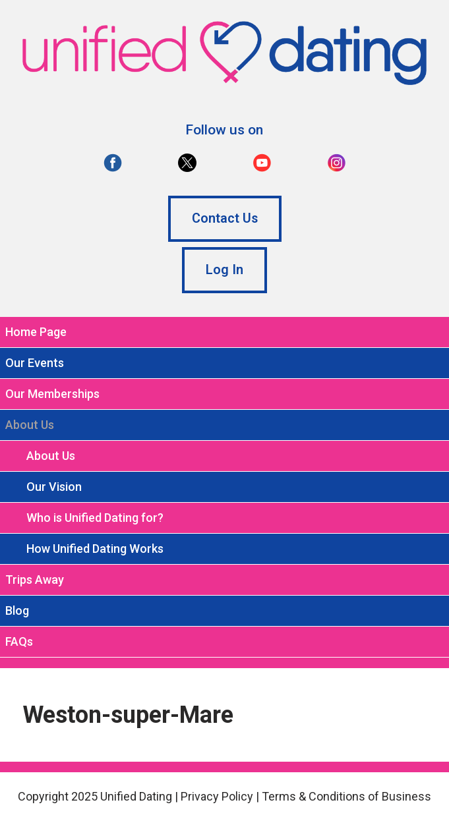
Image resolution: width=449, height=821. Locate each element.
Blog (17, 610)
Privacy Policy (217, 796)
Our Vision (54, 487)
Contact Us (225, 218)
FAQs (19, 641)
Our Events (34, 363)
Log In (224, 269)
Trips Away (34, 579)
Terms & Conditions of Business (346, 796)
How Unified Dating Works (95, 548)
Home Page (36, 332)
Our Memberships (52, 394)
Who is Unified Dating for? (95, 517)
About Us (50, 456)
